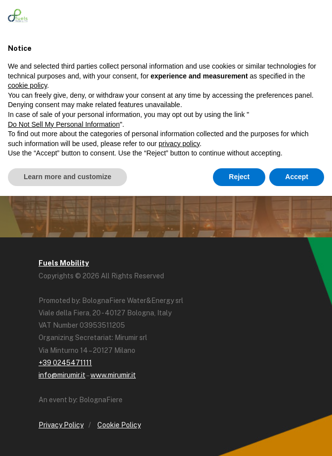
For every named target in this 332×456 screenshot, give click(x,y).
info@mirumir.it (62, 375)
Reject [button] (239, 177)
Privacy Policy (61, 425)
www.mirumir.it (113, 375)
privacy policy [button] (179, 144)
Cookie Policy (119, 425)
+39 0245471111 (65, 363)
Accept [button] (296, 177)
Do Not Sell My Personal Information (64, 124)
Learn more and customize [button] (67, 177)
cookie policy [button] (27, 85)
